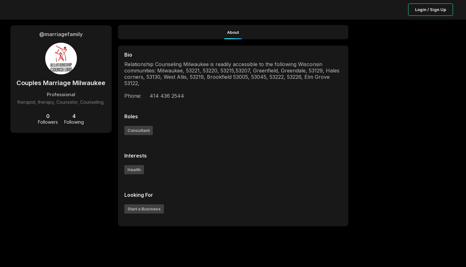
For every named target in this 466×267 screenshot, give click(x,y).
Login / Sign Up (430, 9)
